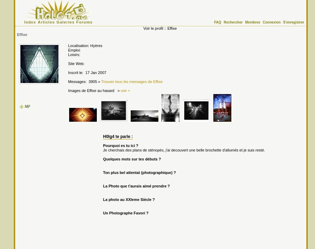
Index (30, 22)
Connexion (272, 22)
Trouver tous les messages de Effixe (132, 82)
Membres (252, 22)
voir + (125, 91)
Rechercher (233, 22)
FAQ (217, 22)
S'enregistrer (293, 22)
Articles (46, 22)
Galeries (66, 22)
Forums (84, 22)
